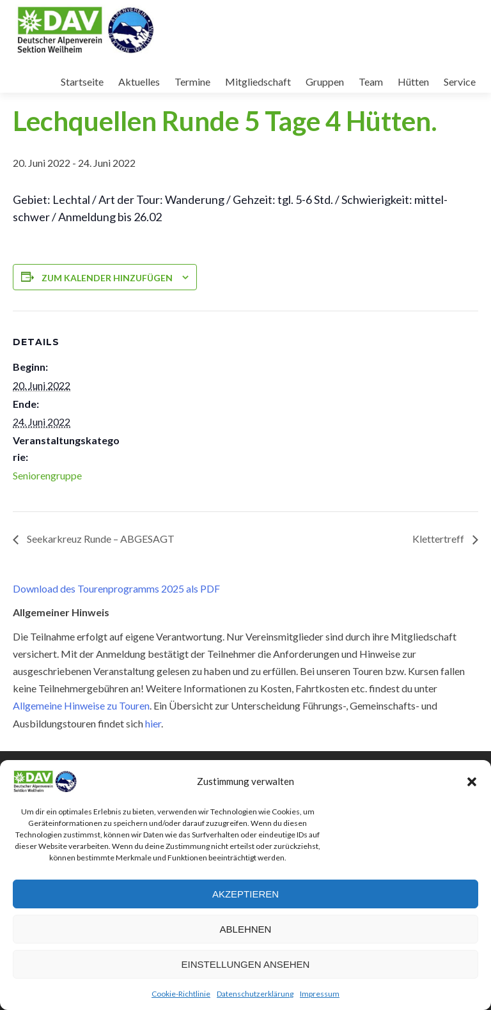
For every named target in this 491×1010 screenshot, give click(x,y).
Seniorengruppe (47, 475)
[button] (471, 781)
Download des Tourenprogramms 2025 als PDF (116, 588)
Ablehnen (246, 929)
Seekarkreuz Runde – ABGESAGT (100, 538)
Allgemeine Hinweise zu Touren (81, 705)
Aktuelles (139, 81)
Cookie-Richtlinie (181, 993)
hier (153, 723)
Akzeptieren (245, 894)
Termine (192, 81)
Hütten (413, 81)
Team (371, 81)
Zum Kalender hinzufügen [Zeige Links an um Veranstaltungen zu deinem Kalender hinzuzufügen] (107, 277)
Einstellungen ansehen (246, 964)
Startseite (82, 81)
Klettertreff (439, 538)
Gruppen (325, 81)
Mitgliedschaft (258, 81)
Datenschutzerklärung (255, 993)
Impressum (319, 993)
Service (460, 81)
